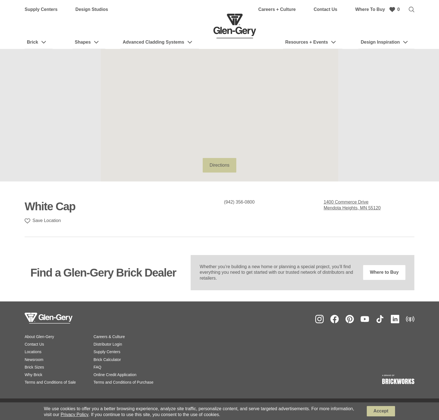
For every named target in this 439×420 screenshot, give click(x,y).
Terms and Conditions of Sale (50, 382)
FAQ (97, 367)
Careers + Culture (277, 9)
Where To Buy (370, 9)
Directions (219, 165)
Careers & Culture (109, 336)
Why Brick (33, 374)
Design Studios (91, 9)
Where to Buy (384, 272)
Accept (380, 411)
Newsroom (34, 359)
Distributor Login (108, 344)
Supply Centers (41, 9)
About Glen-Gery (39, 336)
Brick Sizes (34, 367)
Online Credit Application (115, 374)
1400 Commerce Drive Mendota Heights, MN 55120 (352, 205)
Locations (33, 352)
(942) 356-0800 (239, 202)
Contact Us (325, 9)
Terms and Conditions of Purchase (123, 382)
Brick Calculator (107, 359)
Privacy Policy (74, 414)
